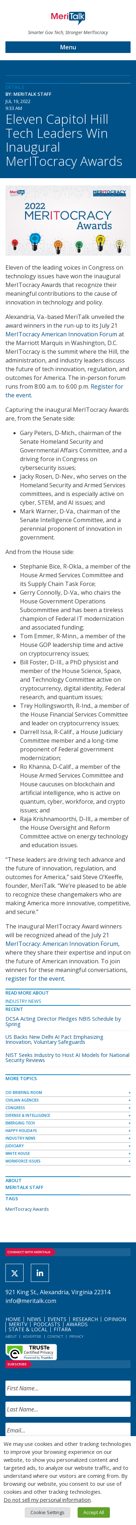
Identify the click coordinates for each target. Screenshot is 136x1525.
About (11, 1336)
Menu (68, 47)
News (34, 1319)
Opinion (115, 1319)
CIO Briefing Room (23, 1092)
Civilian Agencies (22, 1100)
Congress (15, 1107)
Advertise (32, 1336)
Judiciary (14, 1145)
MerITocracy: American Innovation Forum (61, 944)
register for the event (34, 979)
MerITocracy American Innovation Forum (61, 334)
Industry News (23, 1001)
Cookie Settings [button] (47, 1512)
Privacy (76, 1336)
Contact (55, 1336)
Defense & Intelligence (27, 1115)
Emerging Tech (20, 1123)
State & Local (28, 1329)
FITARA (62, 1329)
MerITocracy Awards (27, 1209)
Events (57, 1319)
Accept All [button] (93, 1512)
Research (85, 1319)
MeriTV (18, 1324)
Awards (77, 1324)
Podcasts (46, 1324)
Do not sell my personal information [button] (47, 1499)
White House (17, 1153)
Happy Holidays (21, 1130)
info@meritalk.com (30, 1301)
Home (13, 1319)
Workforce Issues (23, 1161)
